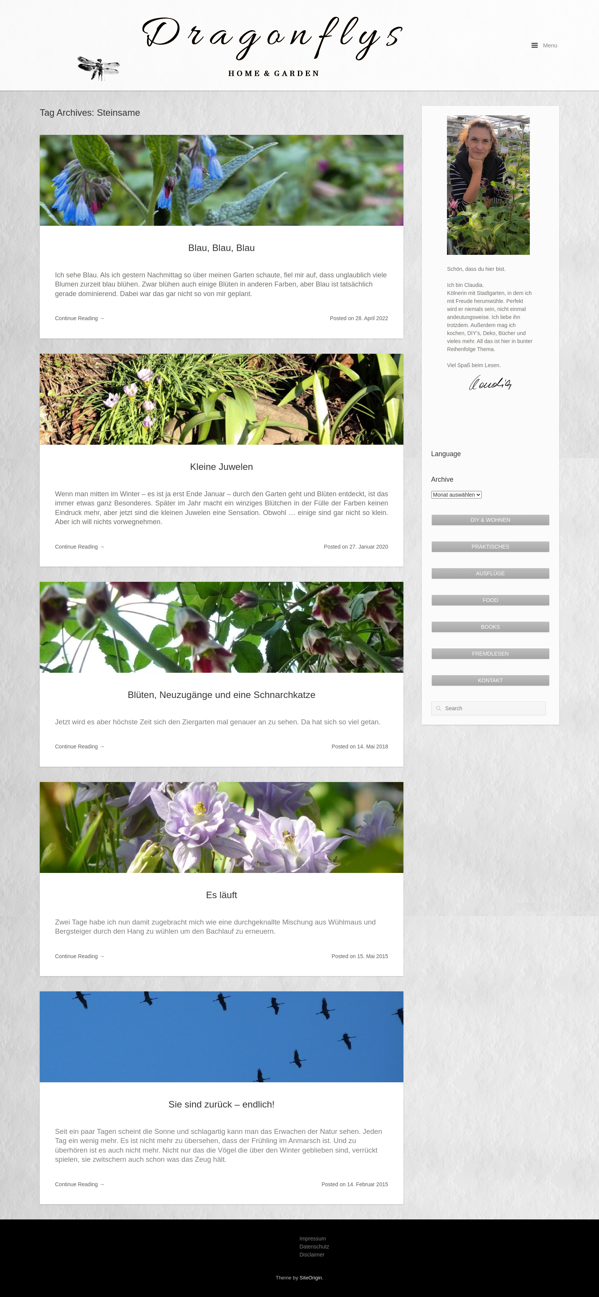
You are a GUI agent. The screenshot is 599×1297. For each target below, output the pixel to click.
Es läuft (221, 895)
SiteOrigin (311, 1278)
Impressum (313, 1238)
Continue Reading (80, 318)
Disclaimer (312, 1255)
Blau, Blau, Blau (221, 248)
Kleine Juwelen (221, 466)
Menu (544, 45)
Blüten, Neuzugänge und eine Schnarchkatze (222, 695)
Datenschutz (314, 1247)
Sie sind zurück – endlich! (221, 1104)
